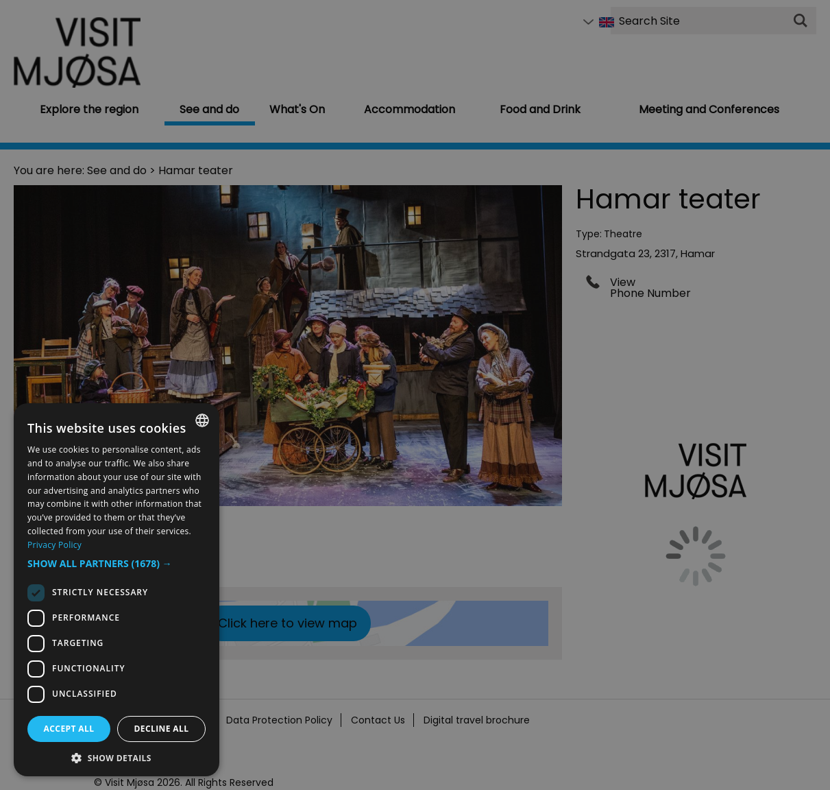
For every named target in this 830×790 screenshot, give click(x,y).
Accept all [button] (69, 728)
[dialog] (116, 589)
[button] (116, 563)
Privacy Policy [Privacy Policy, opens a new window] (54, 545)
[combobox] (202, 420)
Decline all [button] (161, 728)
